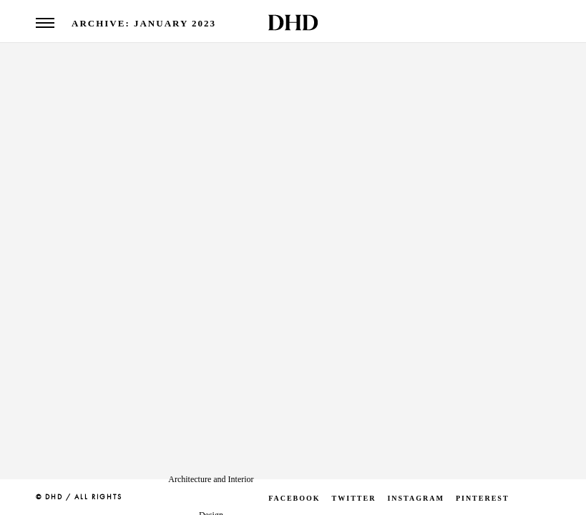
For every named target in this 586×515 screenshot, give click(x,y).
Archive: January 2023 (144, 23)
